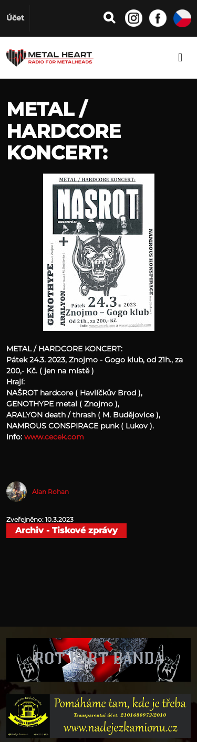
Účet (15, 18)
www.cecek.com (54, 437)
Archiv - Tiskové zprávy (66, 530)
